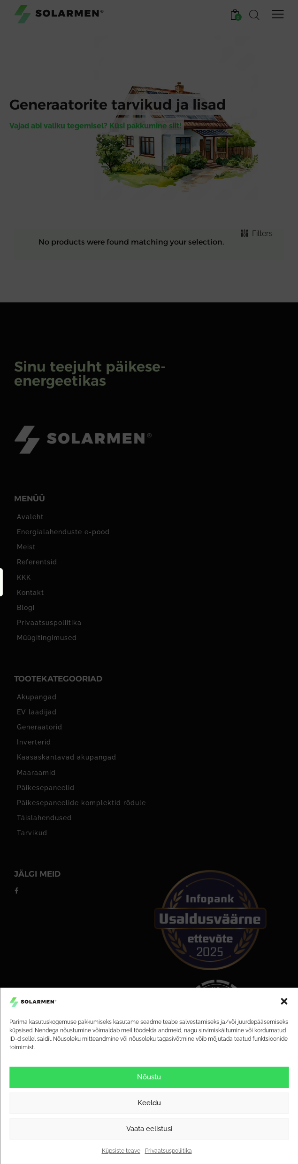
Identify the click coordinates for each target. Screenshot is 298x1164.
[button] (284, 1001)
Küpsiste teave (121, 1151)
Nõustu (149, 1077)
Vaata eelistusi (149, 1128)
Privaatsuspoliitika (168, 1151)
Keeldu (149, 1103)
